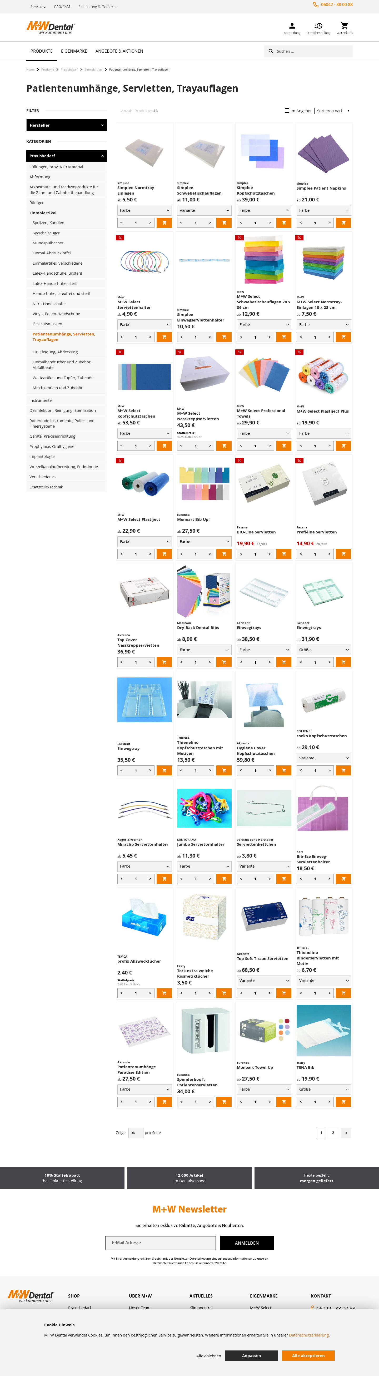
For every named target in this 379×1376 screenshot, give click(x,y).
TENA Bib (306, 1067)
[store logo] (52, 27)
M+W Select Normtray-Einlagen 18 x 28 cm (319, 304)
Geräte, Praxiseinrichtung (52, 436)
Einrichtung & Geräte (95, 6)
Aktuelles (201, 1296)
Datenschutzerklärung (309, 1335)
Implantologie (41, 456)
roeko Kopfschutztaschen (322, 736)
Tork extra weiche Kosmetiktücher (195, 973)
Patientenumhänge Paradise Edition (136, 1069)
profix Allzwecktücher (139, 961)
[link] (292, 27)
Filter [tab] (32, 110)
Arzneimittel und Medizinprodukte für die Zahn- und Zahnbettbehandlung (63, 189)
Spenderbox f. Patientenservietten (197, 1082)
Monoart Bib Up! (193, 519)
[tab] (98, 1296)
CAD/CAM (62, 6)
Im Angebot (298, 110)
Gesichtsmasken (47, 323)
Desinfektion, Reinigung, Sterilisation (62, 410)
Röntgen (36, 202)
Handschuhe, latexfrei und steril (61, 293)
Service (36, 6)
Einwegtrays (249, 627)
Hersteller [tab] (40, 125)
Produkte (47, 69)
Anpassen (251, 1355)
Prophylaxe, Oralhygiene (51, 446)
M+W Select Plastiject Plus (323, 411)
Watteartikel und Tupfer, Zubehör (63, 377)
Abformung (39, 176)
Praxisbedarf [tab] (42, 156)
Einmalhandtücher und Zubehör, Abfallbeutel (62, 364)
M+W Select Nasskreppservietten (198, 416)
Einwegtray (128, 748)
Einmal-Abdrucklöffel (52, 252)
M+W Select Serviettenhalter (134, 304)
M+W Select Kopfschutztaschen (136, 413)
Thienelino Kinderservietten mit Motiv (318, 958)
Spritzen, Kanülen (48, 222)
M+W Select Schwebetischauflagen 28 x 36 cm (264, 302)
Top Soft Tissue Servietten (262, 958)
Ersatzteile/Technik (46, 486)
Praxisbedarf (69, 69)
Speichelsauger (46, 232)
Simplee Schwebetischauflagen (199, 190)
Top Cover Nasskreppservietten (138, 642)
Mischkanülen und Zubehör (58, 387)
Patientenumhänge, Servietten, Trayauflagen (64, 336)
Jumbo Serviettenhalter (201, 844)
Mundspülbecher (48, 242)
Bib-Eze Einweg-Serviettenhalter (313, 859)
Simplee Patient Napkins (321, 188)
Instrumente (40, 400)
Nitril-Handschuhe (49, 303)
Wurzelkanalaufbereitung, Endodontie (63, 466)
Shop (74, 1296)
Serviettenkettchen (256, 844)
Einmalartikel (93, 69)
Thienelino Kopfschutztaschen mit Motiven (200, 748)
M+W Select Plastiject (138, 519)
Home (30, 69)
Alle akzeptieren (308, 1355)
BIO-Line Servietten (256, 532)
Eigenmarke (264, 1296)
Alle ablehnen (208, 1355)
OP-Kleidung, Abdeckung (55, 351)
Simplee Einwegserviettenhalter (200, 317)
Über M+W (140, 1296)
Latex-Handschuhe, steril (55, 283)
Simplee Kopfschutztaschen (256, 190)
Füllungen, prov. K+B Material (56, 166)
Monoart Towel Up (255, 1067)
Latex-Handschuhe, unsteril (57, 273)
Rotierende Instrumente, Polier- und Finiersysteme (61, 423)
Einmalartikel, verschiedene (57, 263)
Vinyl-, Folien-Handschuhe (56, 313)
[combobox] (315, 51)
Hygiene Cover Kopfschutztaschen (256, 750)
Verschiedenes (42, 476)
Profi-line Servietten (317, 532)
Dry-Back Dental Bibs (198, 627)
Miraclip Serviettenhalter (142, 844)
